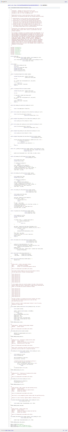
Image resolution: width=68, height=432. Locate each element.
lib (41, 5)
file (30, 7)
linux (15, 5)
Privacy (9, 430)
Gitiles (6, 430)
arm (12, 5)
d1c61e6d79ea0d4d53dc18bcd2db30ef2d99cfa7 (28, 5)
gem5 (9, 5)
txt (63, 430)
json (66, 430)
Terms (12, 430)
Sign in (66, 1)
